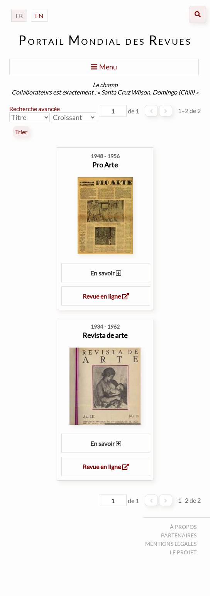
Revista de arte (105, 335)
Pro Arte (105, 164)
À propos (183, 526)
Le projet (183, 552)
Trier (21, 132)
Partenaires (178, 535)
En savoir (105, 273)
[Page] (113, 110)
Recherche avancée (34, 108)
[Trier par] (29, 117)
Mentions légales (170, 543)
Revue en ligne (106, 296)
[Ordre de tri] (73, 117)
